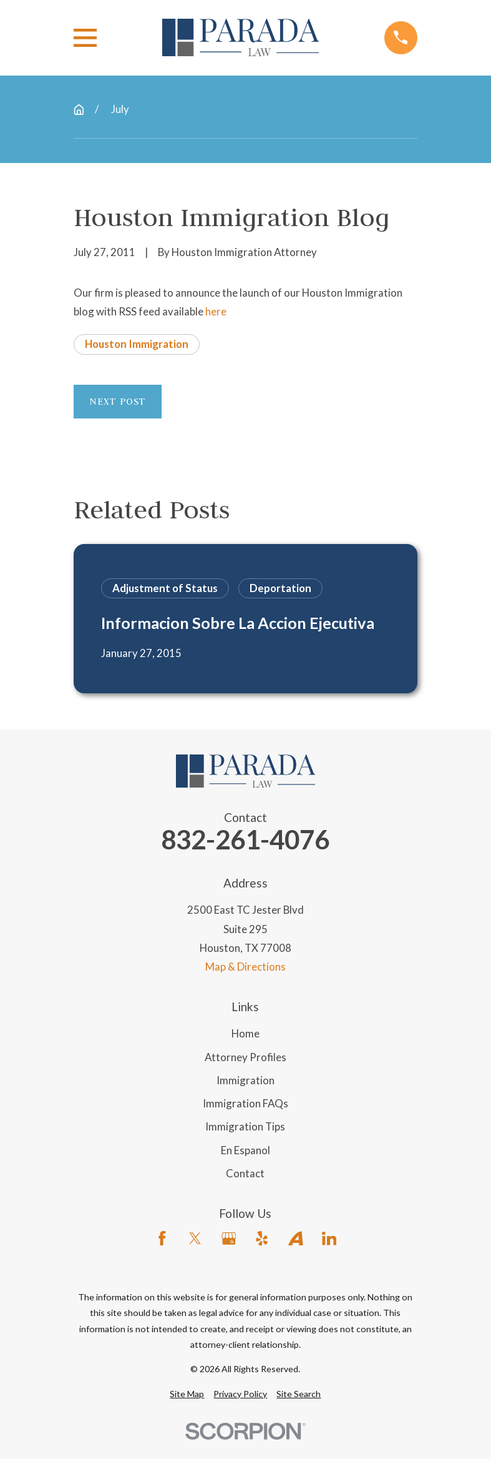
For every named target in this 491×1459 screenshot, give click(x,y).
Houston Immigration (136, 343)
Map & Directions (245, 966)
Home (245, 1033)
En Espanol (245, 1150)
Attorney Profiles (245, 1057)
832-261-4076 (245, 839)
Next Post (117, 401)
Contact (245, 1173)
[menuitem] (187, 1394)
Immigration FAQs (245, 1103)
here (215, 311)
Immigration (245, 1080)
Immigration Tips (245, 1126)
